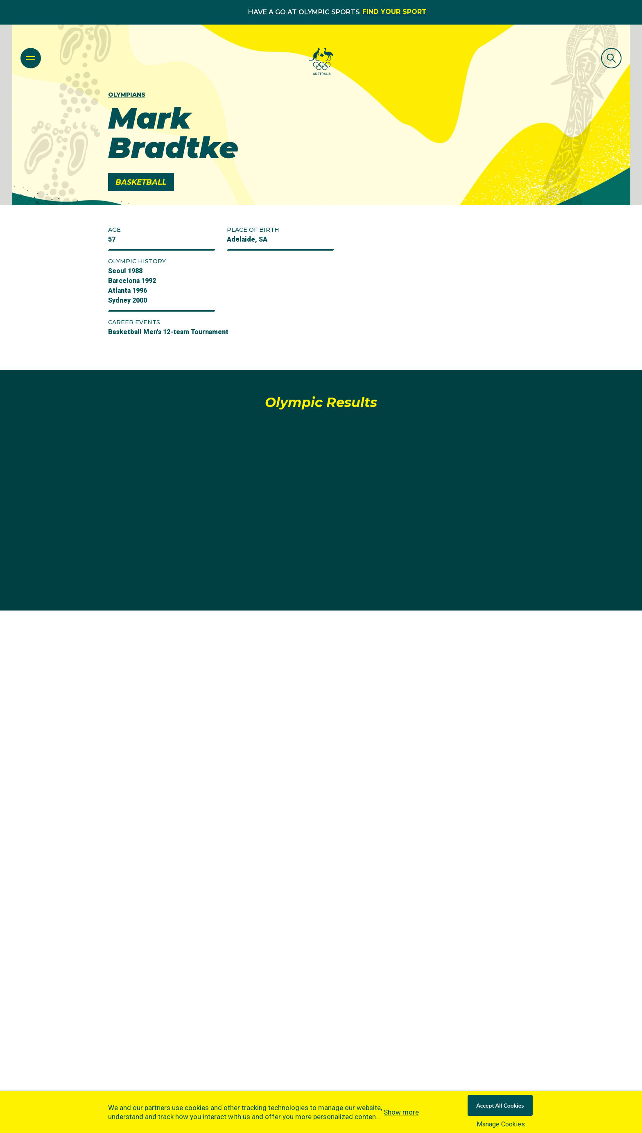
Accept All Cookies (500, 1105)
